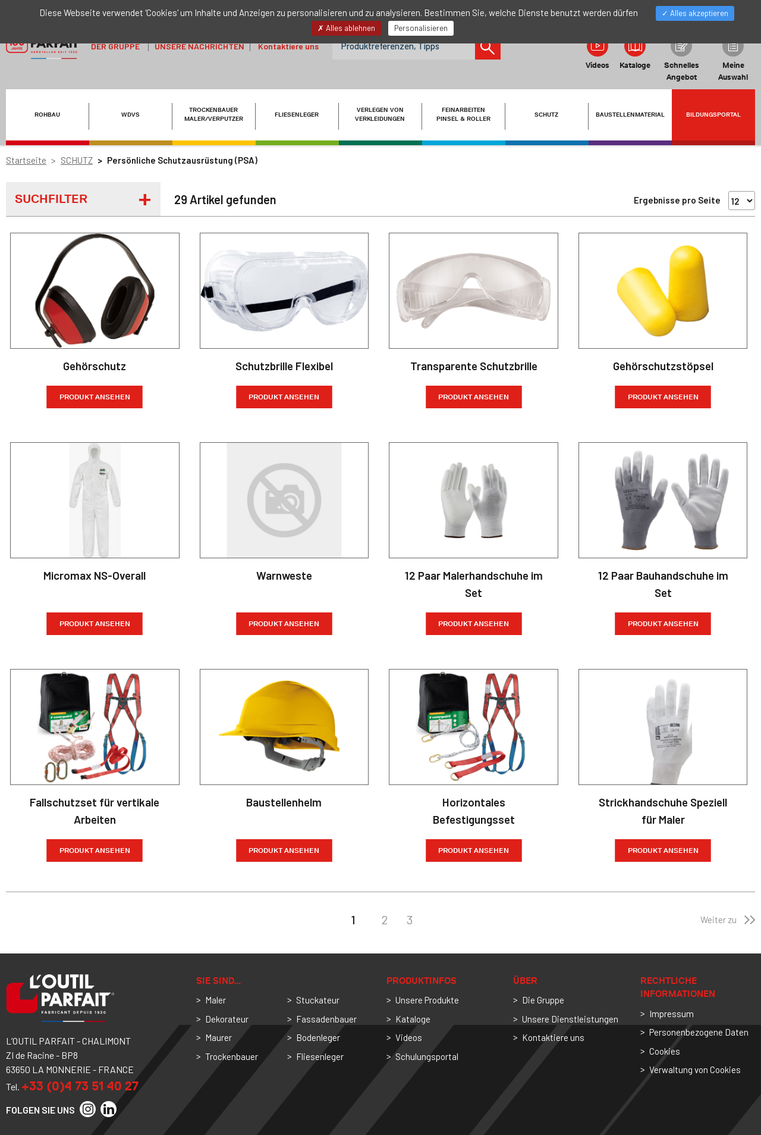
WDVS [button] (130, 114)
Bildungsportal (713, 114)
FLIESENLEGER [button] (297, 114)
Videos (597, 52)
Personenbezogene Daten (699, 1032)
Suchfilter (51, 199)
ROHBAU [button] (47, 114)
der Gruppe (115, 46)
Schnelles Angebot (681, 58)
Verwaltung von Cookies (695, 1069)
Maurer (218, 1037)
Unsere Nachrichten (199, 46)
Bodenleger (318, 1037)
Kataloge (635, 52)
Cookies (664, 1051)
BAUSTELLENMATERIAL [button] (630, 114)
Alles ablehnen (346, 28)
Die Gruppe (543, 1000)
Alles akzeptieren (695, 13)
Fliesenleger (320, 1056)
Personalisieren (421, 28)
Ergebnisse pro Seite (677, 200)
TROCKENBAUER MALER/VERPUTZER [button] (213, 114)
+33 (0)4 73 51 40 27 (80, 1085)
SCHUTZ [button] (546, 114)
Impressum (671, 1013)
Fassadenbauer (326, 1019)
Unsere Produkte (427, 1000)
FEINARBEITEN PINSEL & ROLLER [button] (463, 114)
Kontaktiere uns (288, 46)
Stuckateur (317, 1000)
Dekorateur (227, 1019)
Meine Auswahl (733, 58)
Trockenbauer (231, 1056)
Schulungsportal (426, 1056)
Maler (215, 1000)
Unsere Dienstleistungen (570, 1019)
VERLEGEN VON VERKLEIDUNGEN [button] (380, 114)
